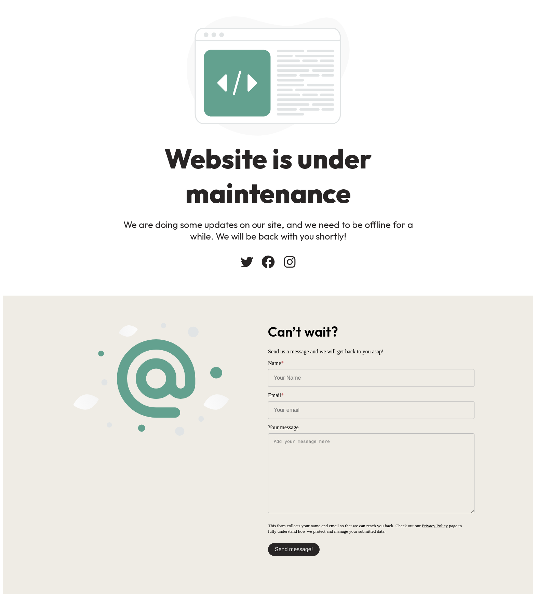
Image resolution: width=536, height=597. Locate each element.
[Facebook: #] (268, 262)
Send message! (294, 549)
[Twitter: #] (246, 262)
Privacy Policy (435, 525)
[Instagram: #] (289, 262)
